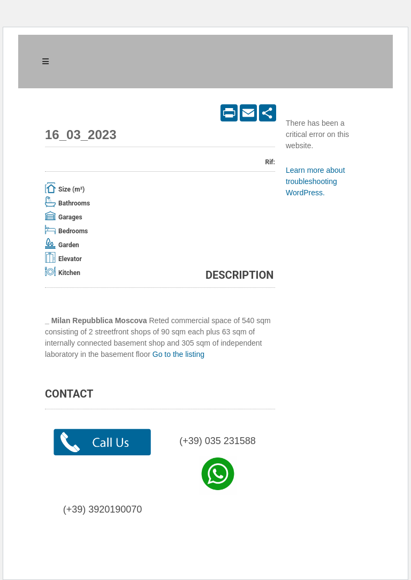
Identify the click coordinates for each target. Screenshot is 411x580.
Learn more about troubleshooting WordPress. (315, 181)
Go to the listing (178, 354)
